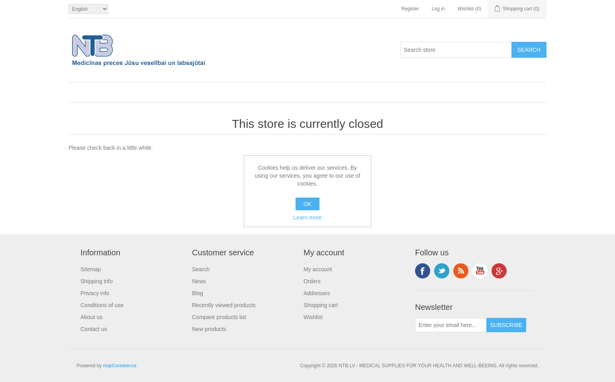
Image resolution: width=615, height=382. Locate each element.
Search (201, 269)
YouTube (480, 270)
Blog (197, 293)
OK (307, 204)
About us (91, 317)
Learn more (307, 217)
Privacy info (94, 293)
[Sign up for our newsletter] (451, 325)
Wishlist (313, 317)
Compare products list (219, 317)
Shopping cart (321, 305)
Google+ (499, 270)
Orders (312, 281)
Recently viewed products (224, 305)
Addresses (317, 293)
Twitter (441, 270)
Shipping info (96, 281)
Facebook (422, 270)
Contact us (93, 329)
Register (410, 9)
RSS (460, 270)
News (199, 281)
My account (318, 269)
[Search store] (456, 50)
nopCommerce (120, 365)
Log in (438, 9)
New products (209, 329)
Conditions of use (101, 305)
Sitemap (90, 269)
